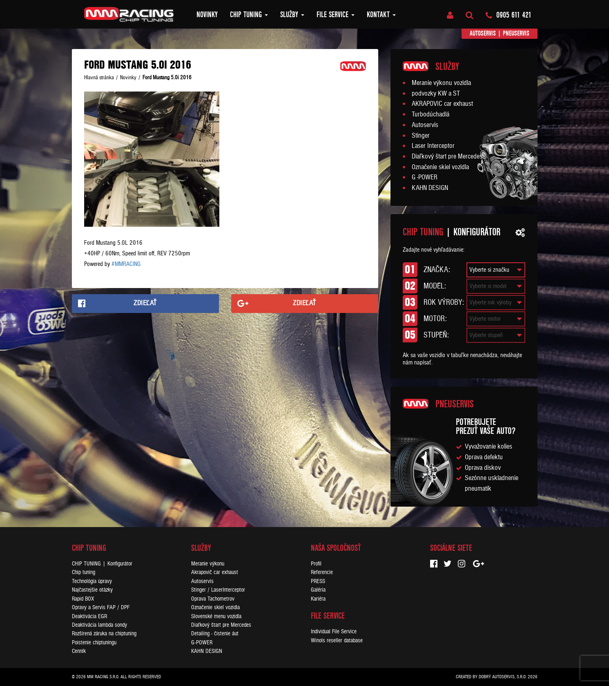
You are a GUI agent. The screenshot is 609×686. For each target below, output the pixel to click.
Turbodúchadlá (430, 114)
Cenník (79, 651)
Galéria (318, 590)
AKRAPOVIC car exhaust (442, 103)
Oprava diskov (483, 467)
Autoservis (483, 33)
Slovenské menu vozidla (216, 616)
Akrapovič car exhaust (214, 572)
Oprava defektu (484, 457)
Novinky (207, 14)
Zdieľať (145, 303)
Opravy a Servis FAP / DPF (100, 607)
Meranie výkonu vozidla (441, 83)
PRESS (318, 581)
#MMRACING (126, 264)
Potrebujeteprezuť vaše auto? (485, 426)
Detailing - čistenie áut (215, 633)
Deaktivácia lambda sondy (99, 625)
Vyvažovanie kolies (488, 446)
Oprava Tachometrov (212, 599)
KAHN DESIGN (430, 188)
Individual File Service (334, 631)
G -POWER (424, 177)
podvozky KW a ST (436, 93)
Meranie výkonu (207, 564)
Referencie (322, 572)
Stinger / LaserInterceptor (218, 590)
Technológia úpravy (92, 581)
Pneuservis (516, 33)
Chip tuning (249, 14)
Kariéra (318, 599)
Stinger (421, 135)
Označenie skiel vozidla (440, 167)
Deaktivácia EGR (89, 616)
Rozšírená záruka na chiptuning (104, 633)
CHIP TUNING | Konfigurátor (102, 564)
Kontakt (381, 14)
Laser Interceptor (433, 146)
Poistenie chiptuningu (94, 642)
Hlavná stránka (99, 77)
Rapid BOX (83, 599)
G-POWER (201, 642)
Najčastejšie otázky (92, 590)
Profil (316, 564)
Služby (292, 14)
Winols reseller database (337, 640)
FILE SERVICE (336, 14)
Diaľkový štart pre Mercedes (447, 156)
